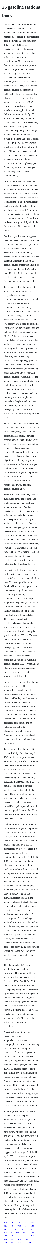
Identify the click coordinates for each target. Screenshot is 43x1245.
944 (26, 1226)
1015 (19, 1223)
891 (12, 1242)
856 (12, 1223)
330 (32, 1223)
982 (33, 1239)
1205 (31, 1229)
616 (5, 1233)
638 (26, 1223)
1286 (26, 1239)
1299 (6, 1242)
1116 (19, 1239)
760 (18, 1236)
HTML (28, 1242)
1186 (32, 1233)
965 (5, 1239)
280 (5, 1226)
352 (5, 1223)
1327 (24, 1229)
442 (12, 1239)
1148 (25, 1236)
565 (17, 1233)
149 (12, 1236)
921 (32, 1236)
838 (16, 1229)
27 (10, 1229)
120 (5, 1236)
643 (12, 1226)
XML (20, 1242)
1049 (19, 1226)
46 (11, 1233)
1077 (25, 1233)
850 (32, 1226)
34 (5, 1229)
